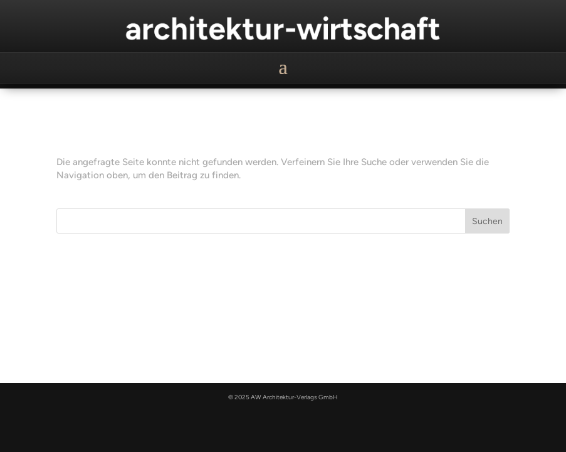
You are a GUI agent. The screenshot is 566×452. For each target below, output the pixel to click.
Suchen (487, 221)
